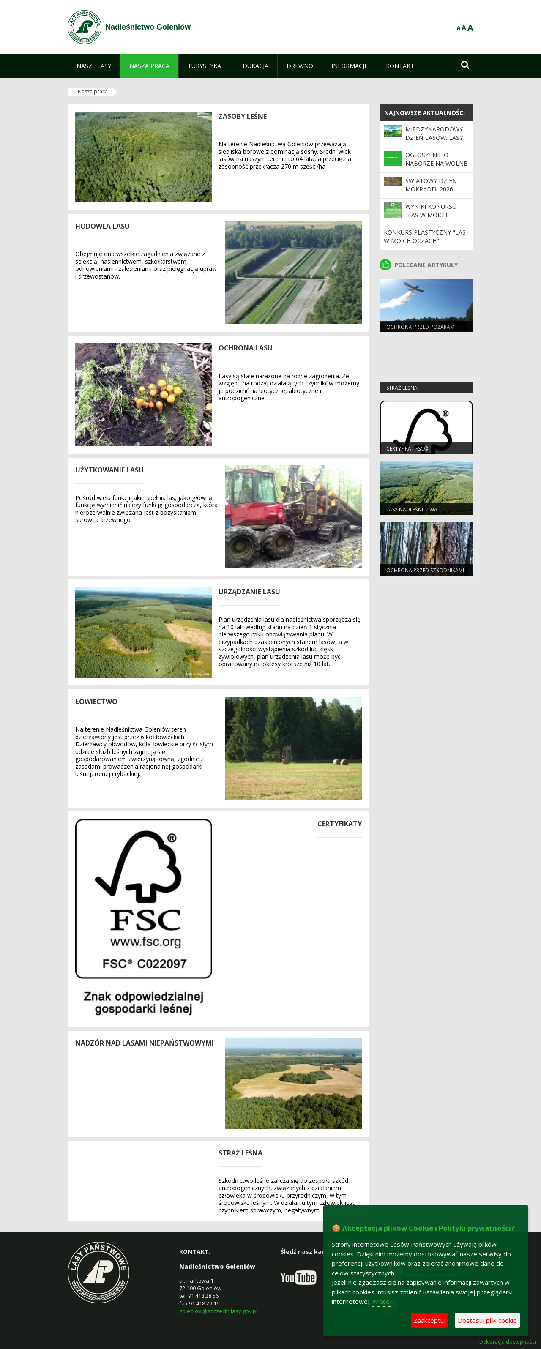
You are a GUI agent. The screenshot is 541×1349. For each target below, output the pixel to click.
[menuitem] (94, 66)
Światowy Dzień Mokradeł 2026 (431, 185)
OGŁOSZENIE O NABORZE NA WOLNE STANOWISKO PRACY (436, 163)
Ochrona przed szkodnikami (425, 570)
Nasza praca (93, 91)
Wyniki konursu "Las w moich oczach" (430, 215)
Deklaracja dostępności (507, 1342)
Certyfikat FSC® (407, 448)
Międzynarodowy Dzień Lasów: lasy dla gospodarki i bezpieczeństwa (434, 142)
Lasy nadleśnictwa (411, 509)
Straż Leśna (402, 387)
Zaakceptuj (429, 1320)
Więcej (381, 1301)
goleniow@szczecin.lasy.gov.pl (218, 1311)
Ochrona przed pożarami (421, 326)
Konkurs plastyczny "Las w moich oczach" (425, 236)
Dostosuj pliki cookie (487, 1320)
